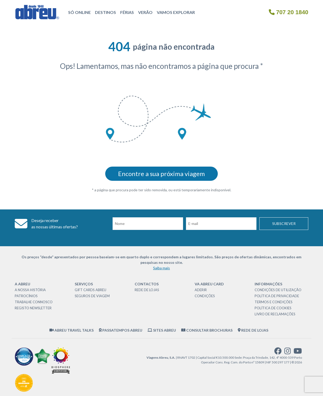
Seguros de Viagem (92, 296)
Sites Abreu (162, 330)
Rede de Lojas (147, 290)
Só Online (79, 12)
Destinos (105, 12)
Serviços (84, 284)
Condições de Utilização (278, 290)
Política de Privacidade (277, 296)
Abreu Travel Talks (71, 330)
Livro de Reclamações (275, 314)
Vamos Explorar (176, 12)
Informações (268, 284)
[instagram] (287, 352)
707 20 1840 (288, 12)
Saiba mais (161, 268)
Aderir (201, 290)
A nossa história (30, 290)
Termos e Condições (273, 302)
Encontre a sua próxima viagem (161, 173)
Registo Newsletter (33, 308)
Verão (145, 12)
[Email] (221, 223)
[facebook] (278, 352)
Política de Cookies (273, 308)
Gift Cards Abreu (90, 290)
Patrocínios (26, 296)
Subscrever (284, 223)
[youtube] (298, 352)
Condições (205, 296)
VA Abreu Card (209, 284)
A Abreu (22, 284)
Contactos (147, 284)
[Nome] (148, 223)
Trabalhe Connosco (34, 302)
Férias (127, 12)
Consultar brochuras (207, 330)
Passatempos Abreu (121, 330)
